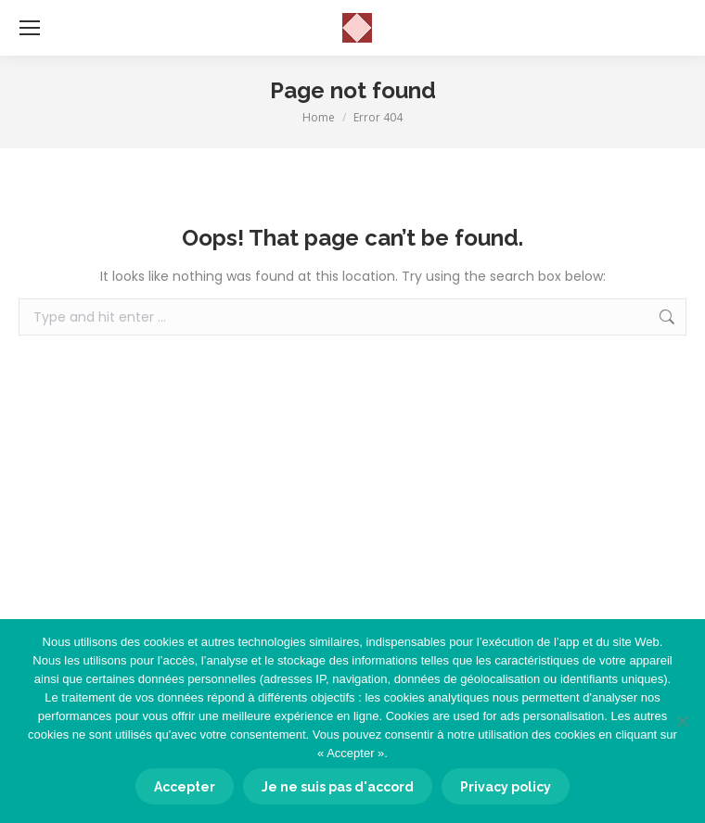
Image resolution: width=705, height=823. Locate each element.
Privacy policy (505, 786)
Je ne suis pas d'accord (338, 786)
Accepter (184, 786)
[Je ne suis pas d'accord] (682, 721)
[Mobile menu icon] (30, 28)
